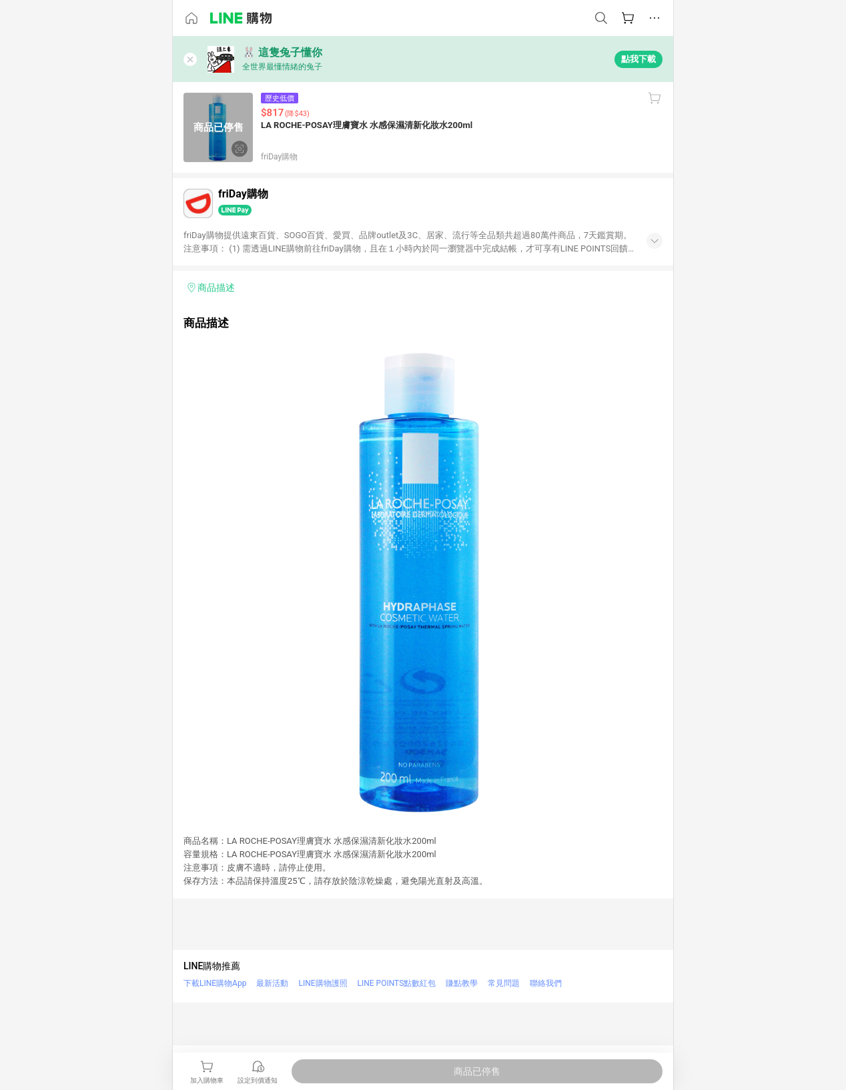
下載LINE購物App (214, 983)
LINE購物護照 (322, 983)
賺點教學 (462, 983)
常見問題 (504, 983)
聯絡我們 (546, 983)
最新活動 (272, 983)
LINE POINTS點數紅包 (397, 983)
